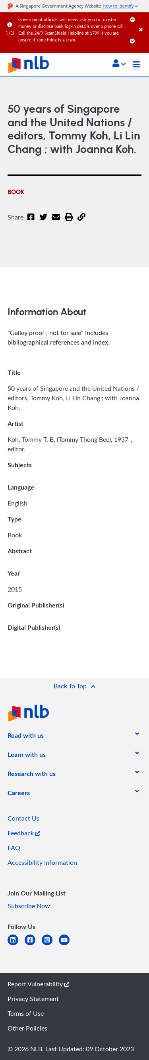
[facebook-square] (33, 945)
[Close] (143, 21)
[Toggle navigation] (136, 64)
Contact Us (23, 818)
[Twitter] (41, 222)
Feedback (24, 833)
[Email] (53, 222)
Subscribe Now (29, 905)
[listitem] (26, 737)
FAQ (14, 847)
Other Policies (27, 1028)
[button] (119, 64)
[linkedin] (16, 945)
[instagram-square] (50, 945)
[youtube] (67, 945)
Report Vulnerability (38, 984)
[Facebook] (31, 222)
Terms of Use (26, 1013)
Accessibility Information (42, 862)
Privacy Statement (33, 998)
